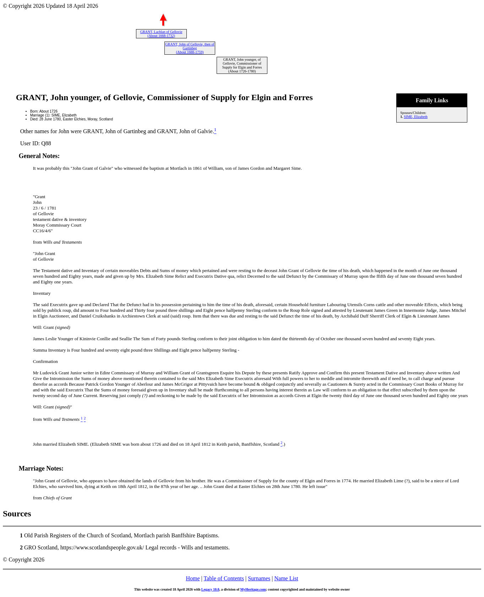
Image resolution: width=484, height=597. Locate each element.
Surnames (259, 578)
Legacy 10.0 (210, 589)
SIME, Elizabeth (416, 117)
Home (193, 578)
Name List (286, 578)
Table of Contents (223, 578)
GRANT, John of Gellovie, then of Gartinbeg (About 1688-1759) (189, 48)
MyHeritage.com (253, 589)
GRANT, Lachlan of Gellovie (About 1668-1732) (161, 34)
